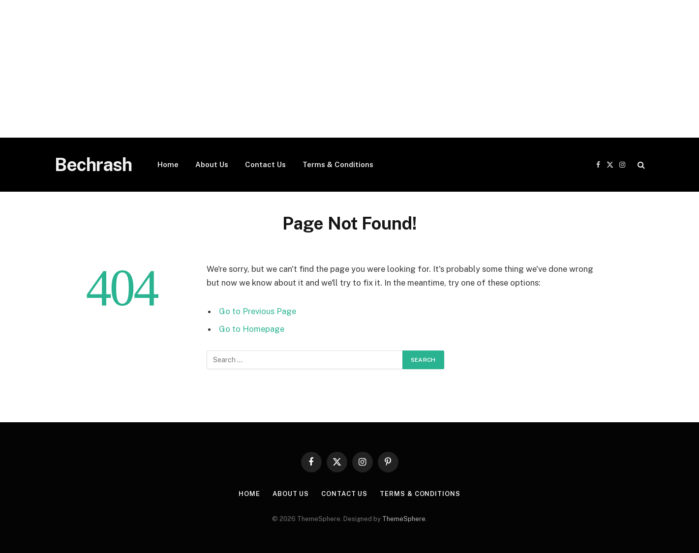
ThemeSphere (403, 519)
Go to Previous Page (257, 311)
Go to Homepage (251, 329)
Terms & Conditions (338, 164)
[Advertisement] (295, 69)
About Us (211, 164)
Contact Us (265, 164)
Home (168, 164)
